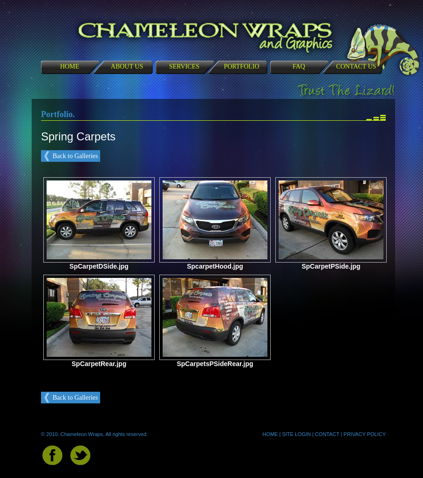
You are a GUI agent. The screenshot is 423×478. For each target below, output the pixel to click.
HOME (69, 66)
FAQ (299, 66)
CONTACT (327, 434)
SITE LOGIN (296, 434)
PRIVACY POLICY (364, 434)
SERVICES (184, 66)
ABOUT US (127, 66)
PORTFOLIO (241, 66)
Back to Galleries (75, 155)
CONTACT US (356, 66)
